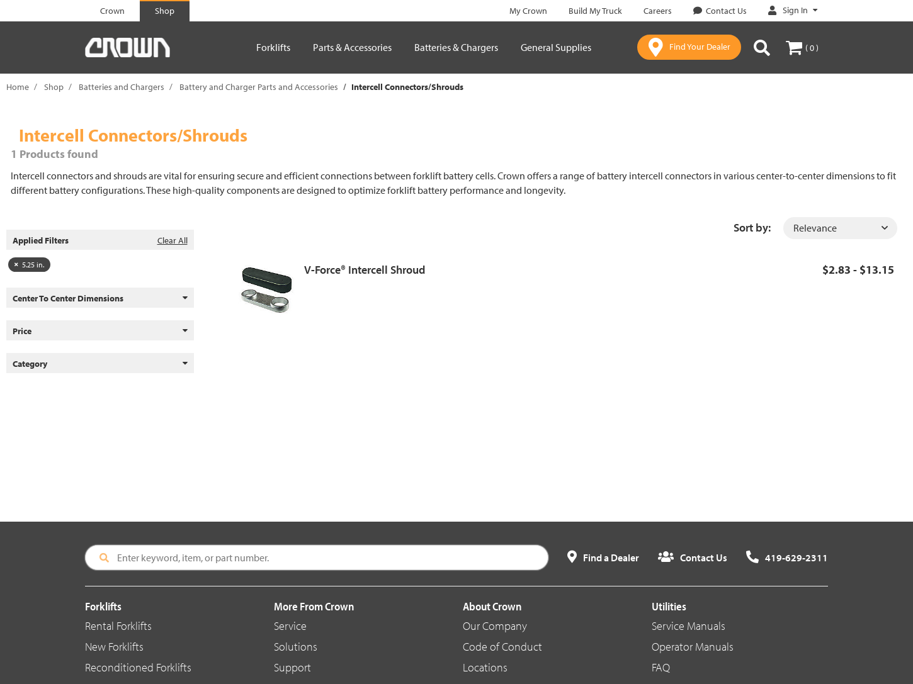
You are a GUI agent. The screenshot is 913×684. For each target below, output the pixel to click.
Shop (54, 87)
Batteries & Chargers (456, 47)
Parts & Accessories (352, 47)
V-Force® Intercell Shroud (364, 269)
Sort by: (752, 227)
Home (17, 87)
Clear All (172, 240)
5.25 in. (29, 264)
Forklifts (273, 47)
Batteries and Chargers (121, 87)
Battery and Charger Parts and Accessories (258, 87)
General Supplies (556, 47)
